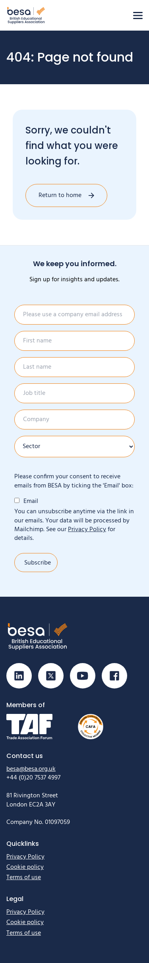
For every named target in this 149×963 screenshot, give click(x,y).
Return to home (60, 195)
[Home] (26, 15)
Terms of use (23, 877)
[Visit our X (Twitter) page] (51, 675)
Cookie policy (25, 867)
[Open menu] (138, 15)
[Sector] (74, 446)
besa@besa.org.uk (31, 769)
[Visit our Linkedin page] (19, 675)
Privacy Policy (87, 529)
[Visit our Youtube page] (82, 675)
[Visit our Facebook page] (114, 675)
